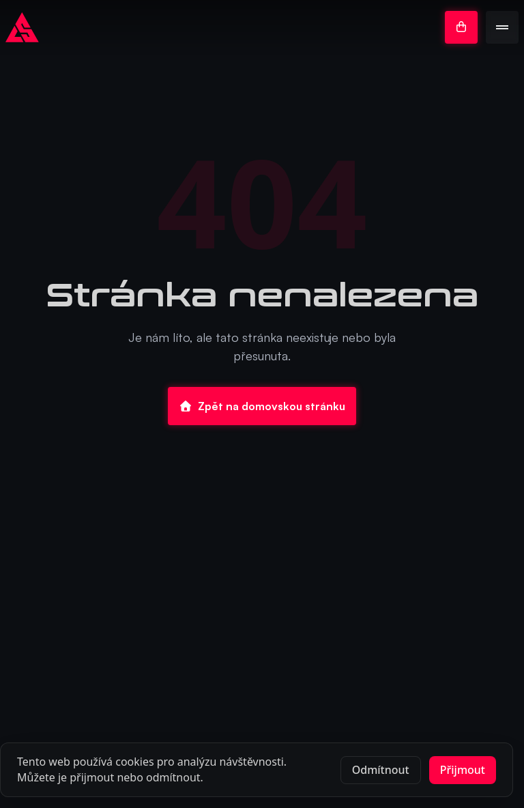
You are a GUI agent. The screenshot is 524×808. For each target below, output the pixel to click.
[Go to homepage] (22, 27)
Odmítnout (380, 769)
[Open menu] (502, 27)
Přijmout (462, 769)
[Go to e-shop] (461, 27)
